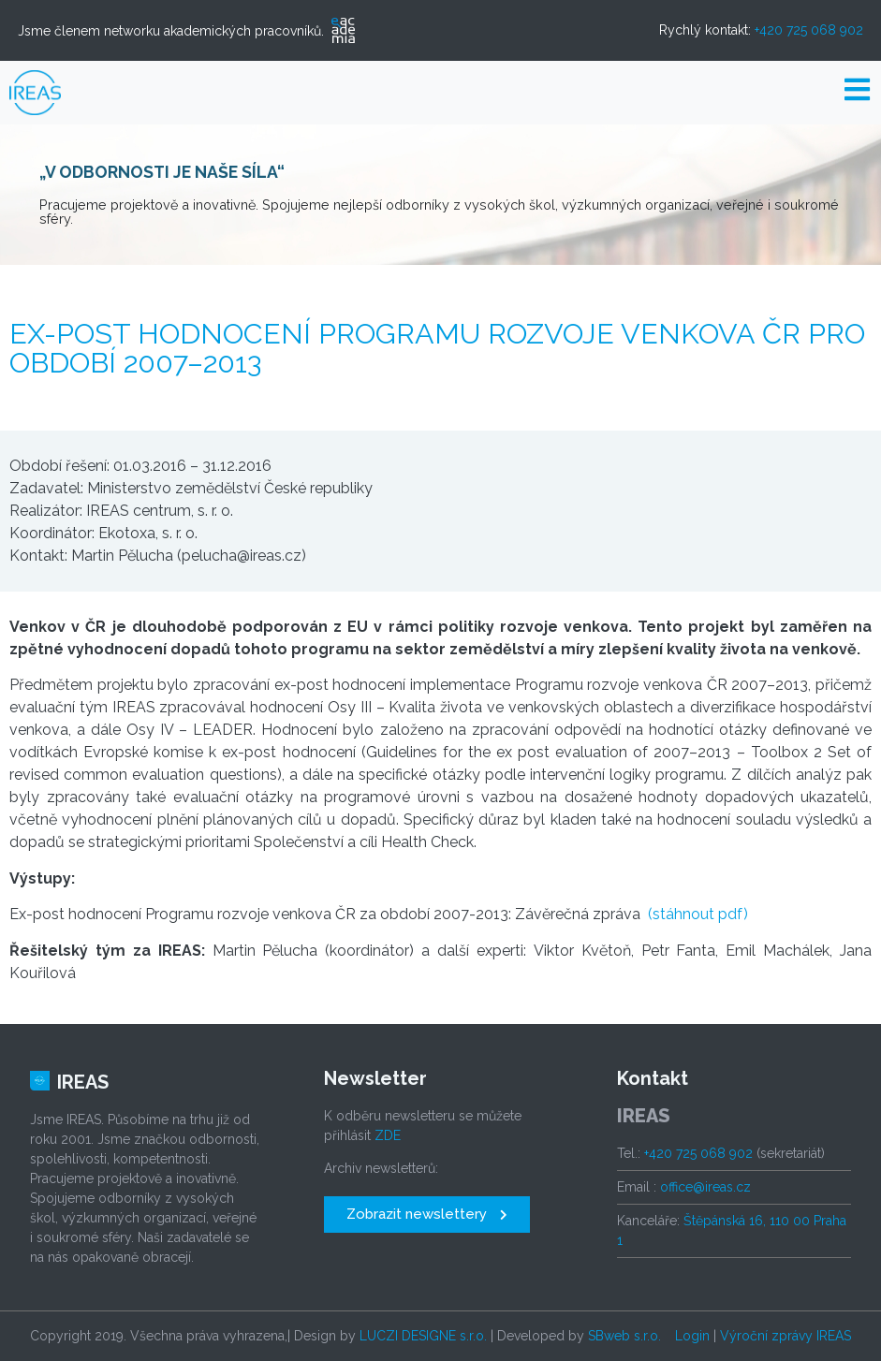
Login (692, 1335)
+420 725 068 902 (809, 29)
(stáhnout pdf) (698, 914)
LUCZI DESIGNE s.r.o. (423, 1335)
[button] (427, 1214)
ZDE (387, 1135)
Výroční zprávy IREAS (785, 1335)
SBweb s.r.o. (624, 1335)
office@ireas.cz (705, 1186)
